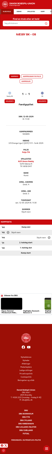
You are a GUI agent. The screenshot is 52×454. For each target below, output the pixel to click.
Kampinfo (14, 76)
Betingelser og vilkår (26, 380)
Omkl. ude (26, 191)
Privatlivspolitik (26, 374)
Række (26, 141)
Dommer (26, 209)
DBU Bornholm (26, 414)
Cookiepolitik (26, 377)
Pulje (26, 150)
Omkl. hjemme (26, 182)
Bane (26, 173)
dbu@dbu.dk (27, 400)
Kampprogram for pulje (32, 76)
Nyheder (26, 360)
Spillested (26, 159)
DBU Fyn (26, 417)
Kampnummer (26, 132)
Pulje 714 (26, 152)
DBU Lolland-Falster (26, 427)
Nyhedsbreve (26, 357)
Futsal (26, 434)
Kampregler (26, 81)
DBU (26, 410)
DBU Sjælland (26, 430)
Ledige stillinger (26, 370)
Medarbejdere (26, 367)
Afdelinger (26, 364)
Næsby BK (10, 96)
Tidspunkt (26, 200)
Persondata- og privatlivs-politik (26, 440)
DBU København (26, 424)
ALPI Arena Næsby (26, 161)
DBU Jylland (26, 420)
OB (42, 96)
